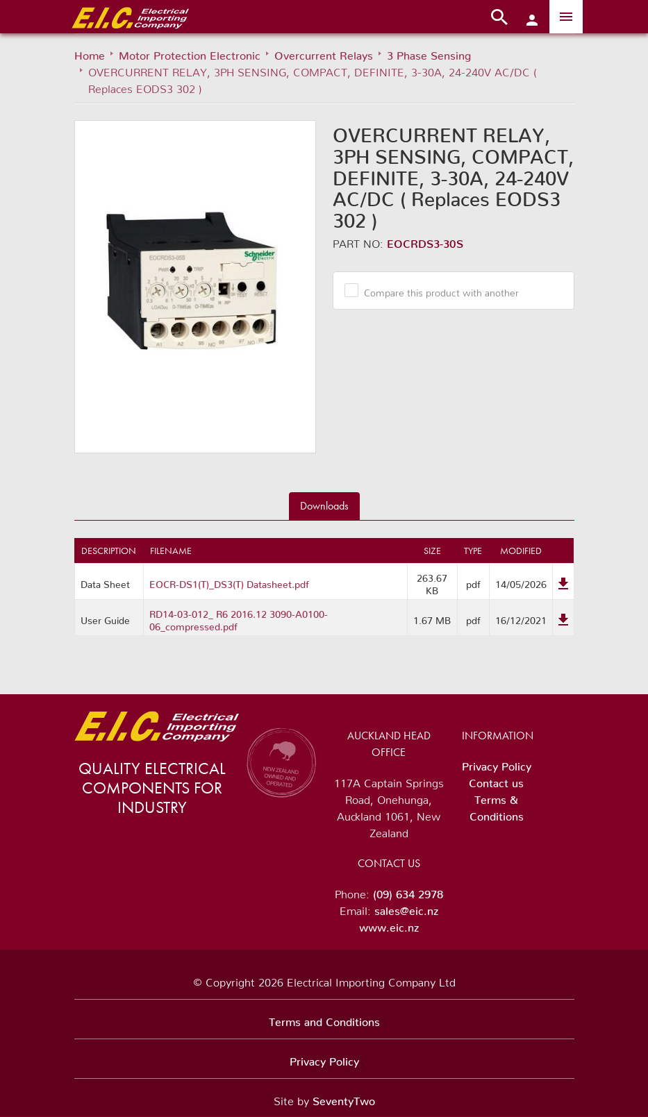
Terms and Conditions (324, 1019)
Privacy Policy (496, 763)
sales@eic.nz (406, 908)
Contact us (496, 780)
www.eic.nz (389, 925)
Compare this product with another (436, 290)
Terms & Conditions (497, 805)
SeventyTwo (344, 1098)
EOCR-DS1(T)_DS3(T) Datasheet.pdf (229, 581)
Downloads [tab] (324, 505)
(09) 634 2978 (408, 891)
